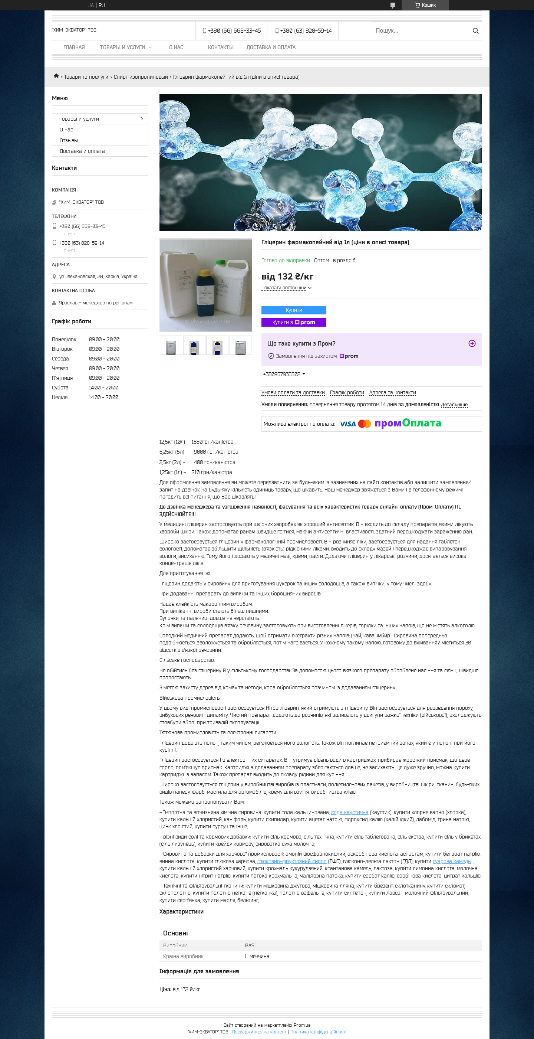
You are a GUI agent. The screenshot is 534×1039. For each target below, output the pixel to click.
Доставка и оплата (271, 47)
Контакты (221, 47)
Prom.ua (302, 1025)
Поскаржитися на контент (259, 1031)
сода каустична (350, 812)
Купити (294, 310)
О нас (176, 47)
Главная (74, 47)
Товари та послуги (86, 77)
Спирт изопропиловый (141, 77)
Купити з (294, 322)
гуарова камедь (452, 861)
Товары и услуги (122, 47)
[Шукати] (475, 31)
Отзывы (69, 140)
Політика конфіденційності (318, 1031)
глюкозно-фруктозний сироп (292, 861)
